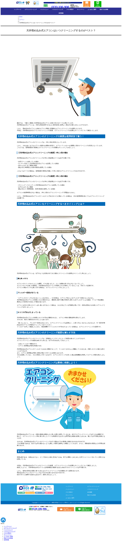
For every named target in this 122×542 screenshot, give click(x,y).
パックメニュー (44, 9)
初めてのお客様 (104, 9)
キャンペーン (80, 9)
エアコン (21, 19)
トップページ (17, 9)
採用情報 (61, 13)
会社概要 (89, 492)
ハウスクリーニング (57, 9)
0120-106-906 (60, 7)
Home (20, 16)
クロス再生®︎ (70, 9)
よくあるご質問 (92, 9)
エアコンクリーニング (31, 9)
